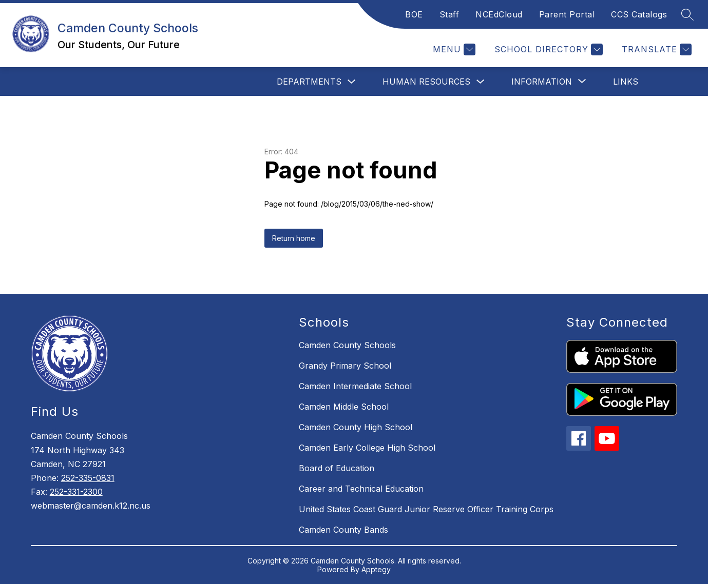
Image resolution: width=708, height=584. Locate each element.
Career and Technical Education (361, 489)
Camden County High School (355, 427)
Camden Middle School (344, 406)
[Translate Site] (655, 49)
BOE (414, 14)
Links (625, 81)
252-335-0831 (87, 478)
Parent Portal (567, 14)
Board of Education (336, 468)
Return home (293, 238)
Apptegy (376, 569)
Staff (449, 14)
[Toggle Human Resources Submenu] (480, 82)
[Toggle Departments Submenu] (352, 82)
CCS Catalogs (639, 14)
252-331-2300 (76, 492)
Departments (309, 81)
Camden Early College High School (367, 447)
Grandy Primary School (345, 365)
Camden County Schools (347, 345)
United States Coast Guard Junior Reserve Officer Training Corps (426, 509)
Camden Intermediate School (355, 386)
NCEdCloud (499, 14)
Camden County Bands (343, 530)
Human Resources (426, 81)
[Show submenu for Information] (541, 81)
